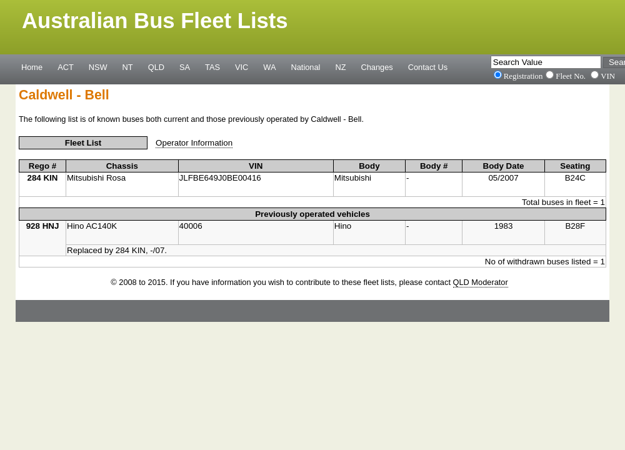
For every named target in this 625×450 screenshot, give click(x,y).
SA (184, 66)
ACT (66, 66)
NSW (98, 66)
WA (269, 66)
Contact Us (428, 66)
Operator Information (194, 143)
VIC (241, 66)
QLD (156, 66)
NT (127, 66)
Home (31, 66)
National (306, 66)
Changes (377, 66)
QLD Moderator (480, 282)
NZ (340, 66)
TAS (212, 66)
